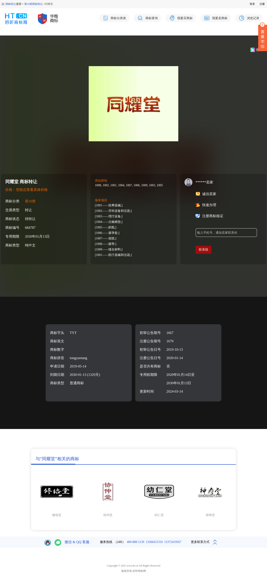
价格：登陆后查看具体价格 (26, 190)
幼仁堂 (159, 515)
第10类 (30, 201)
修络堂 (56, 515)
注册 (262, 4)
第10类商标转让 (33, 4)
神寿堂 (210, 515)
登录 (252, 4)
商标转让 (11, 4)
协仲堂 (108, 515)
